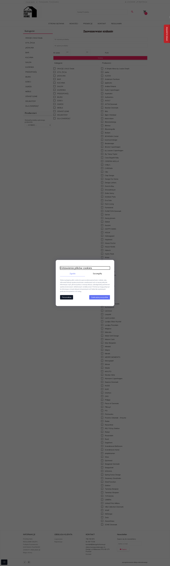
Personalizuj (66, 297)
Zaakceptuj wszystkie (99, 297)
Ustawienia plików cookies (76, 268)
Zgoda (72, 273)
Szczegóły (97, 273)
